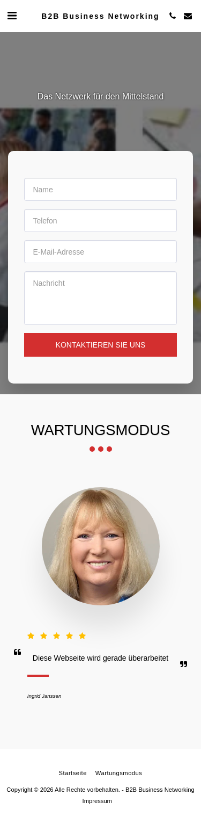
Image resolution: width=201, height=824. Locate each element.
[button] (12, 15)
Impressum (97, 801)
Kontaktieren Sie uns (101, 345)
